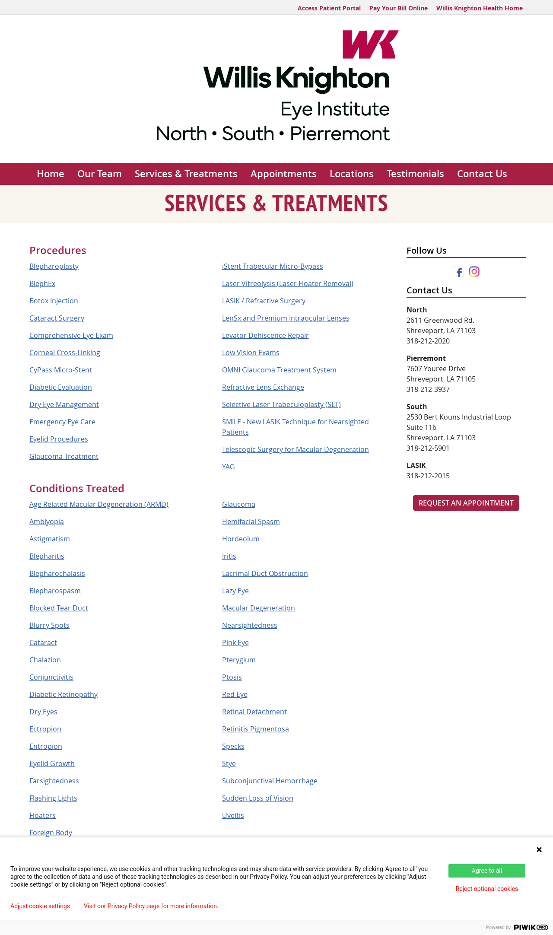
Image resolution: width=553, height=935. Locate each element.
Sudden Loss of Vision (257, 798)
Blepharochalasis (57, 573)
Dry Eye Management (64, 404)
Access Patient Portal (329, 8)
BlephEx (42, 283)
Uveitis (233, 815)
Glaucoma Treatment (64, 456)
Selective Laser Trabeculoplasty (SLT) (281, 404)
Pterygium (239, 660)
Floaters (42, 815)
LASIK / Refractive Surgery (263, 300)
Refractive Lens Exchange (263, 387)
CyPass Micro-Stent (60, 370)
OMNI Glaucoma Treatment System (279, 370)
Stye (229, 763)
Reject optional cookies (487, 888)
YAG (228, 466)
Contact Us (482, 173)
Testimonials (415, 173)
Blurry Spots (49, 625)
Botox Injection (53, 300)
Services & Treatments (186, 173)
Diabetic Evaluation (60, 387)
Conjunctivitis (51, 677)
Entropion (45, 746)
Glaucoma (238, 504)
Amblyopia (46, 521)
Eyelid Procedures (58, 439)
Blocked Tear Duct (58, 608)
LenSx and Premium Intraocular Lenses (286, 318)
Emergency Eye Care (62, 421)
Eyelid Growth (52, 763)
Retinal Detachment (254, 711)
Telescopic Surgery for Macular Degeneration (295, 449)
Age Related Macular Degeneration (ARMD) (98, 504)
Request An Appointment (466, 503)
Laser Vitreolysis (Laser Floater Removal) (287, 283)
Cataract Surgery (56, 318)
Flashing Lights (53, 798)
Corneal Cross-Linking (64, 352)
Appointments (284, 173)
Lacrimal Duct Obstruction (265, 573)
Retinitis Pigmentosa (255, 729)
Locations (352, 173)
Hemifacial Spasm (251, 521)
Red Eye (235, 694)
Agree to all (487, 870)
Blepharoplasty (54, 266)
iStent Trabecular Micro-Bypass (272, 266)
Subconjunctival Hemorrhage (270, 781)
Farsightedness (54, 781)
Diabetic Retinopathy (63, 694)
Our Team (99, 173)
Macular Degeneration (258, 608)
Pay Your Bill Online (398, 8)
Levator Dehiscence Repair (265, 335)
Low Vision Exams (251, 352)
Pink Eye (235, 642)
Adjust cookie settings (40, 906)
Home (50, 173)
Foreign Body (50, 832)
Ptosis (232, 677)
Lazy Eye (235, 590)
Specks (233, 746)
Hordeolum (241, 539)
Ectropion (45, 729)
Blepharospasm (55, 590)
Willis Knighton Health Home (479, 8)
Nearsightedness (249, 625)
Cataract (43, 642)
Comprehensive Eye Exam (71, 335)
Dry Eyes (43, 711)
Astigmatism (49, 539)
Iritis (229, 556)
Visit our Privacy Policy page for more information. (151, 906)
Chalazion (45, 660)
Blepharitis (46, 556)
